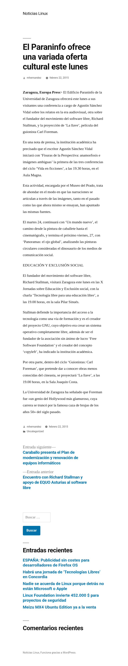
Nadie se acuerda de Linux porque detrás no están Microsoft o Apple (63, 586)
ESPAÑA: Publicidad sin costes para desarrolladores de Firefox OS (56, 563)
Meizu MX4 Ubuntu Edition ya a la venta (59, 607)
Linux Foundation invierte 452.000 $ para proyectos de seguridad (61, 598)
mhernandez (34, 77)
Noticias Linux (35, 13)
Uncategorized (35, 431)
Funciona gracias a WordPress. (58, 652)
